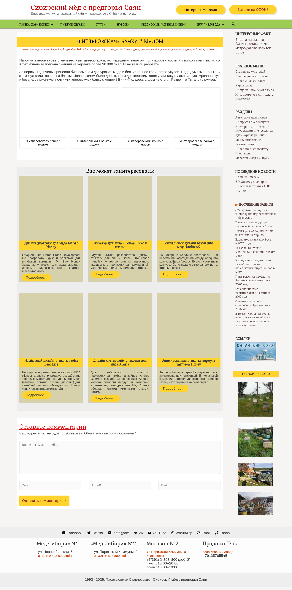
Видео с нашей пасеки (251, 81)
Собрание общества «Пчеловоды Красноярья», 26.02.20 (254, 308)
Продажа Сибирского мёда (254, 90)
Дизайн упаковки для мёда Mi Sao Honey (51, 249)
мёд (151, 49)
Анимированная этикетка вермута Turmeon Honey (188, 367)
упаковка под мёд (194, 49)
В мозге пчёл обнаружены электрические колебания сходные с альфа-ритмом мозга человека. (254, 322)
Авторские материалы (251, 118)
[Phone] (223, 536)
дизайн (116, 49)
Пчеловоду (243, 154)
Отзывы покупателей (250, 72)
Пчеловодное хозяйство (252, 76)
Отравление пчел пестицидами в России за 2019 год (253, 296)
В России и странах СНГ (252, 187)
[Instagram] (118, 536)
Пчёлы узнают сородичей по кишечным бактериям (255, 237)
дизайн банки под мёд (135, 49)
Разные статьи (245, 144)
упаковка (177, 49)
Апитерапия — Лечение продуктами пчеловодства (254, 129)
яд (207, 49)
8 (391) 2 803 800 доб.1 (56, 559)
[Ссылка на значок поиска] (222, 24)
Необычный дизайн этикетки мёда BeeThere (51, 367)
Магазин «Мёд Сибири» (252, 158)
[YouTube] (157, 536)
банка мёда (95, 49)
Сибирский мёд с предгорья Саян (86, 7)
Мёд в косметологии (249, 140)
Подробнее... (37, 282)
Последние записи (257, 205)
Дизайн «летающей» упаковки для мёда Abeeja (120, 367)
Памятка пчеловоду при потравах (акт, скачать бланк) (253, 226)
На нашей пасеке (247, 177)
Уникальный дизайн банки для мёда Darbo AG (188, 249)
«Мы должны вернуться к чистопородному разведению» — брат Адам (254, 214)
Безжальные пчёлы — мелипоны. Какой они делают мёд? (251, 255)
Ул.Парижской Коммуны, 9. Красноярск (168, 557)
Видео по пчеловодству (252, 149)
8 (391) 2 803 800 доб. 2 (113, 559)
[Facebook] (71, 536)
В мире (240, 191)
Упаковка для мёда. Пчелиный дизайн (42, 49)
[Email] (204, 536)
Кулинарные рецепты (250, 135)
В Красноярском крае (251, 182)
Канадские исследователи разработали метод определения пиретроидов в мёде (254, 269)
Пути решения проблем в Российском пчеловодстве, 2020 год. (253, 284)
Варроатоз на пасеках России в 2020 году (251, 245)
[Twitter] (94, 536)
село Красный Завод (219, 555)
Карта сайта (244, 86)
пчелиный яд (163, 49)
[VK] (139, 536)
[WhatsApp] (182, 536)
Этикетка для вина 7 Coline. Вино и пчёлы (120, 249)
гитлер (107, 49)
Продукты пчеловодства (252, 122)
